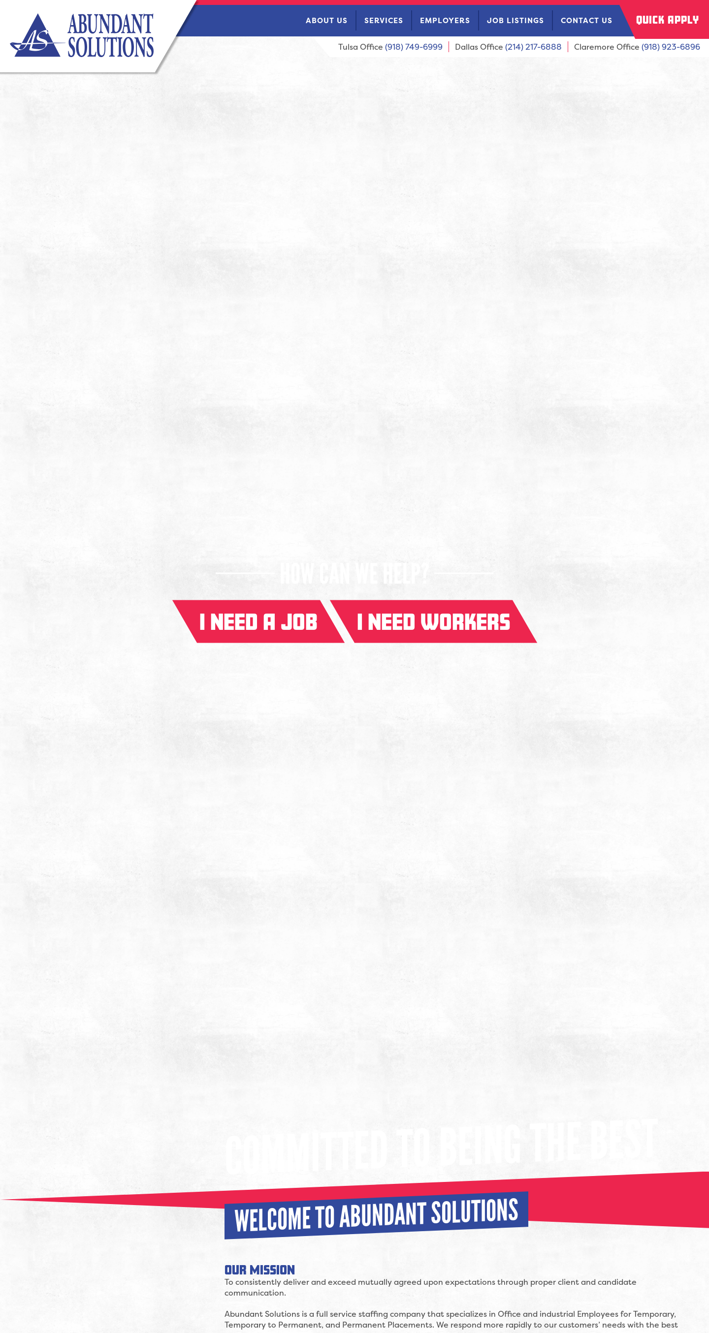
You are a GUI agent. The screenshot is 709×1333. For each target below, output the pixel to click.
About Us (327, 20)
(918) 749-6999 (414, 46)
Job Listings (515, 20)
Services (383, 20)
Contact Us (586, 20)
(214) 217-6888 (533, 46)
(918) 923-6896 (671, 46)
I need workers (433, 621)
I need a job (258, 621)
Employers (445, 20)
